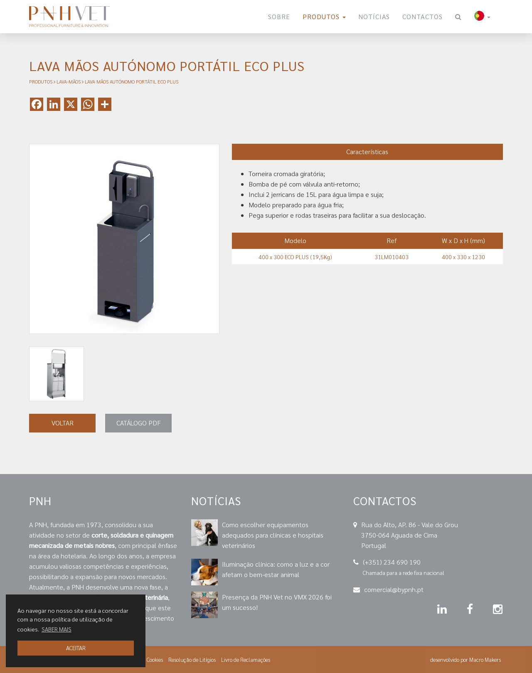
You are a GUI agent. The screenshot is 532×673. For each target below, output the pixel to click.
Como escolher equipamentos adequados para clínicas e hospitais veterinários (272, 535)
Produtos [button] (324, 16)
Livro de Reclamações (245, 659)
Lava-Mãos (69, 81)
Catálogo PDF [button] (138, 422)
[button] (482, 16)
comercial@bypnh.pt (394, 589)
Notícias (374, 16)
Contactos (422, 16)
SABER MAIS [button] (56, 629)
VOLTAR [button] (63, 422)
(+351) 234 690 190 (392, 562)
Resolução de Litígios (192, 659)
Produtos (40, 81)
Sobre (279, 16)
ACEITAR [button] (76, 647)
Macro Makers (485, 659)
